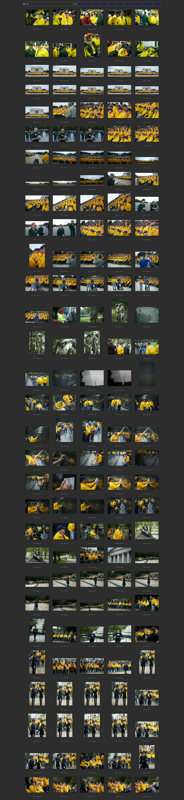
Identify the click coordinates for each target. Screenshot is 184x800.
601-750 (104, 4)
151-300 (81, 4)
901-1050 (119, 4)
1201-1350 (138, 4)
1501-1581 (157, 4)
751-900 (112, 4)
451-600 (96, 4)
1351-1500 (148, 4)
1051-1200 (129, 4)
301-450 (89, 4)
